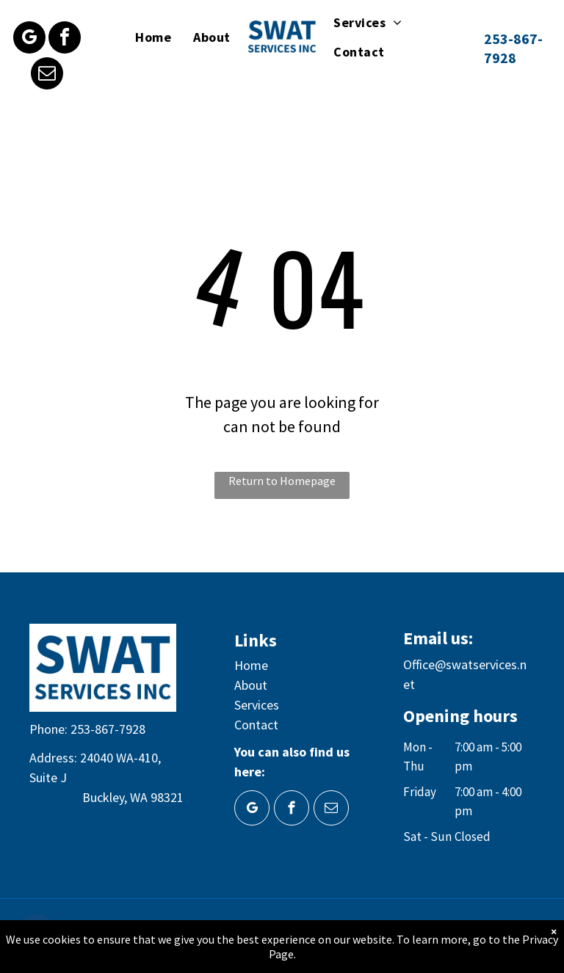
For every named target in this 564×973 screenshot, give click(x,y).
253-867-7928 (107, 729)
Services (256, 704)
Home (251, 665)
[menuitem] (153, 36)
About (250, 685)
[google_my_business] (29, 39)
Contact (256, 724)
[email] (47, 75)
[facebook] (64, 39)
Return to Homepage (282, 480)
